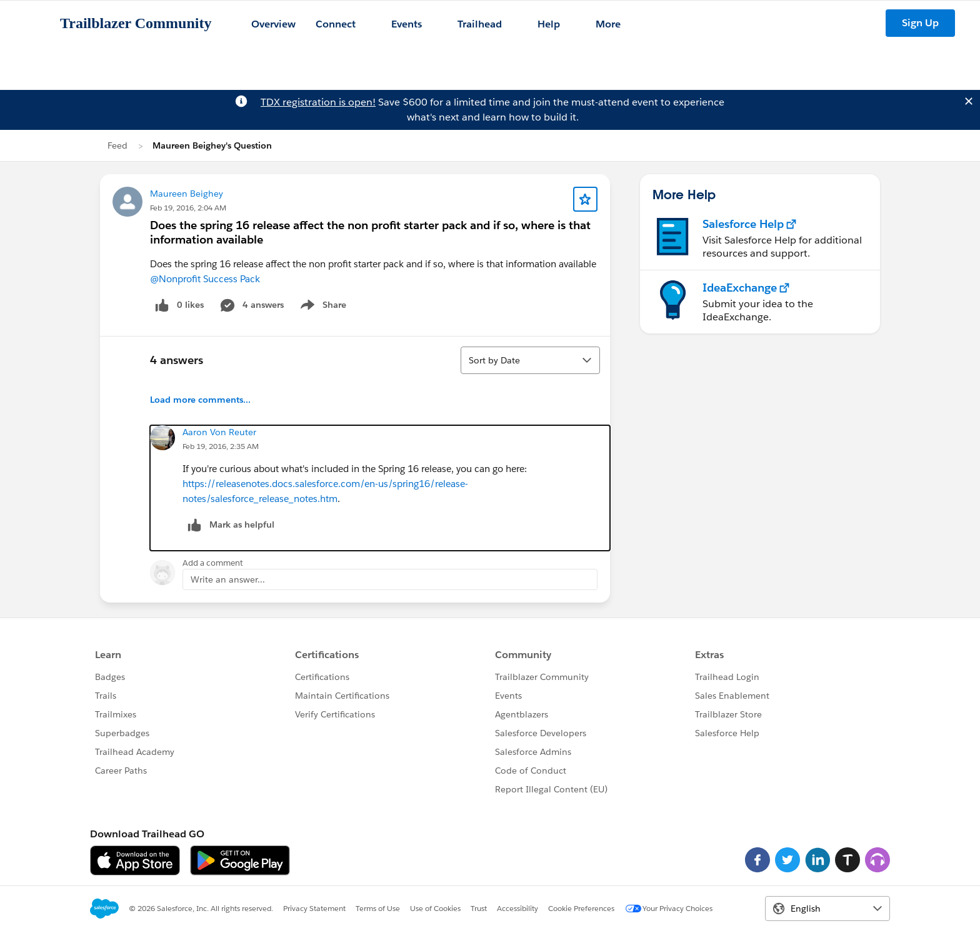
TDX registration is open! (318, 102)
